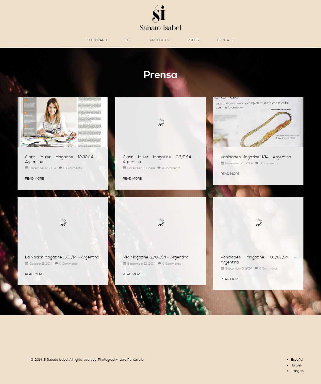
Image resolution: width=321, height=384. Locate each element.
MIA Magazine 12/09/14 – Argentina (156, 257)
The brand (97, 40)
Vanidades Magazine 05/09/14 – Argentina (258, 259)
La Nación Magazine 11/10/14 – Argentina (62, 257)
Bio (128, 40)
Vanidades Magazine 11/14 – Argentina (256, 156)
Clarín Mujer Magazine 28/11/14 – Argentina (160, 159)
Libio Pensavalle (132, 360)
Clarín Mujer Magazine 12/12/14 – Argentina (62, 159)
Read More (34, 179)
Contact (225, 40)
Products (159, 40)
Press (193, 40)
